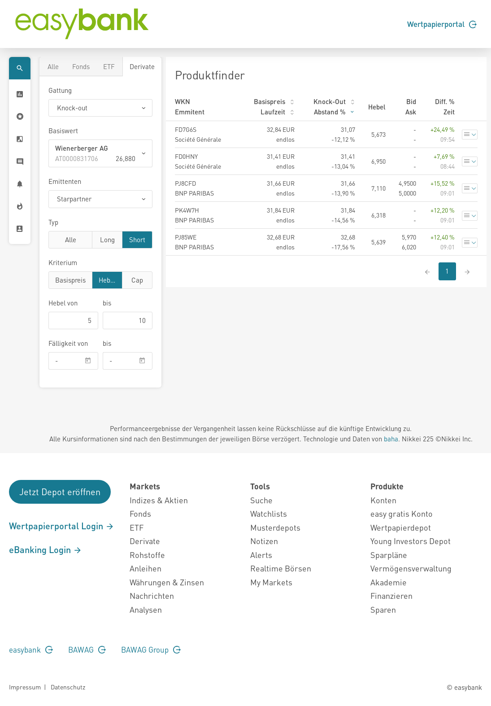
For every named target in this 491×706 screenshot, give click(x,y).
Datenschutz (68, 687)
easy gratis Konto (401, 513)
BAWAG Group (151, 649)
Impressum (25, 687)
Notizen (264, 541)
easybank (31, 649)
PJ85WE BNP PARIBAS (194, 242)
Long (107, 239)
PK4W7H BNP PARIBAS (194, 215)
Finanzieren (391, 595)
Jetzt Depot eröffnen (59, 491)
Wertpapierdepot (400, 527)
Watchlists (268, 513)
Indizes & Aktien (159, 500)
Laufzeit (278, 111)
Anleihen (145, 568)
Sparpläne (388, 554)
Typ (53, 222)
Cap (137, 279)
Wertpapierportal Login (61, 526)
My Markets (271, 582)
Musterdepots (275, 527)
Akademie (388, 582)
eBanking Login (45, 549)
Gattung (60, 90)
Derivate (142, 66)
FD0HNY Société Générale (198, 161)
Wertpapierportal (442, 24)
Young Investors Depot (410, 541)
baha (391, 438)
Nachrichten (152, 595)
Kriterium (62, 262)
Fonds (81, 66)
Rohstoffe (147, 554)
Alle (53, 66)
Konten (383, 500)
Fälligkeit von (68, 343)
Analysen (146, 609)
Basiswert (63, 130)
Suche (261, 500)
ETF (109, 66)
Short (137, 239)
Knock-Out (334, 101)
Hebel (107, 279)
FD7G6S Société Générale (198, 134)
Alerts (261, 554)
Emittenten (64, 181)
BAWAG (87, 649)
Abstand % (334, 111)
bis (107, 302)
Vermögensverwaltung (411, 568)
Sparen (383, 609)
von (63, 302)
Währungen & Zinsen (167, 582)
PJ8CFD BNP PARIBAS (194, 188)
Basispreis (70, 279)
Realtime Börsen (280, 568)
